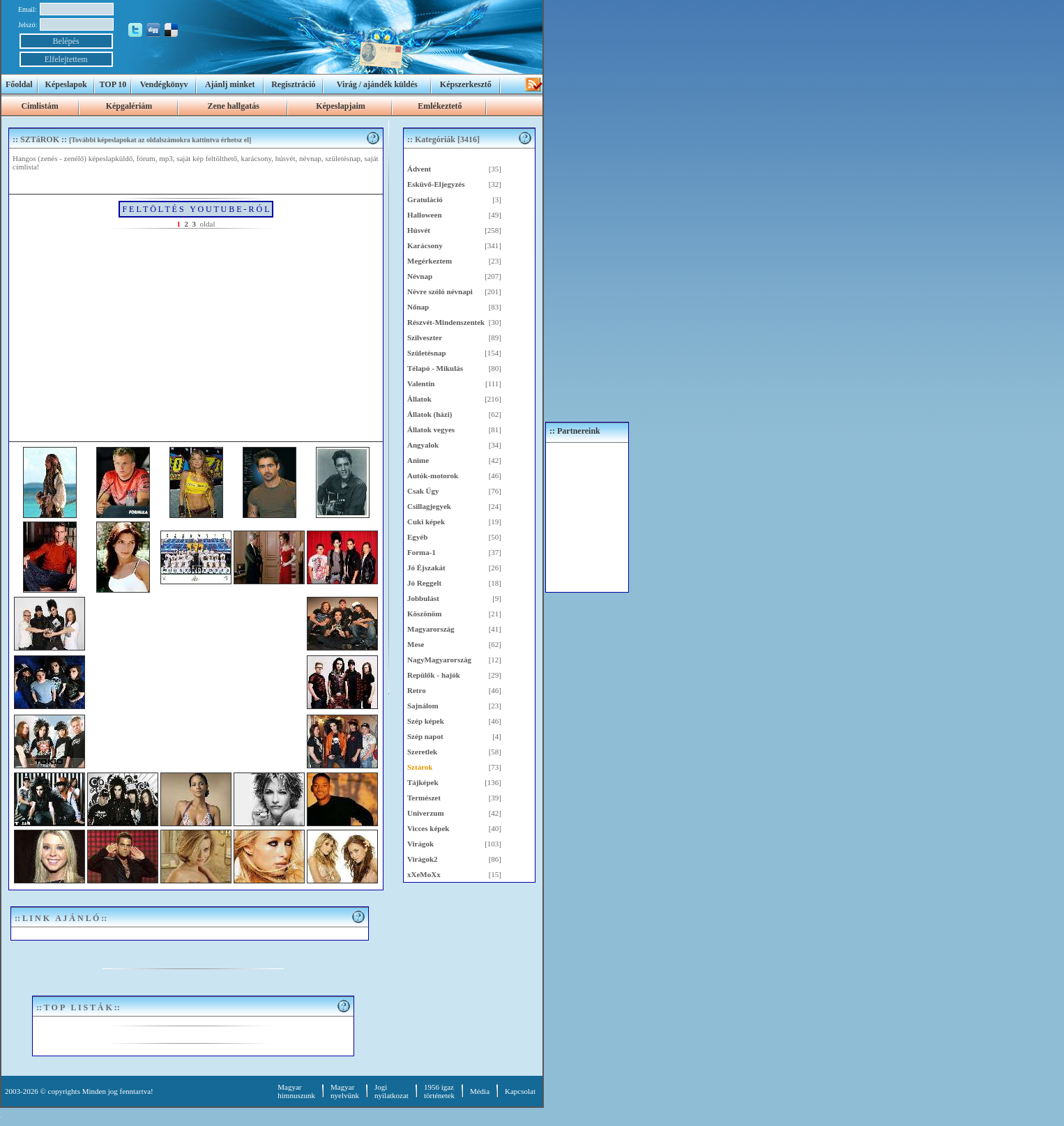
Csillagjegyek (429, 506)
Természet (424, 797)
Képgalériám (129, 106)
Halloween (424, 215)
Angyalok (423, 445)
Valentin (420, 383)
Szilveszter (424, 337)
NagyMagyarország (439, 659)
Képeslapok (66, 84)
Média (479, 1091)
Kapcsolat (520, 1091)
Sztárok (419, 767)
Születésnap (426, 353)
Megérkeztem (429, 261)
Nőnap (418, 307)
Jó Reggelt (424, 583)
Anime (418, 460)
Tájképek (423, 782)
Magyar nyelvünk (344, 1091)
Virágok (420, 843)
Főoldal (19, 84)
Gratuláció (425, 199)
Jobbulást (423, 598)
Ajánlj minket (230, 84)
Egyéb (417, 537)
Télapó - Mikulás (435, 368)
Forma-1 (421, 552)
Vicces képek (428, 828)
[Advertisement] (196, 333)
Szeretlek (422, 751)
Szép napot (425, 736)
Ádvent (419, 169)
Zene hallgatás (233, 106)
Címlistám (39, 106)
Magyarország (431, 629)
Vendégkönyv (164, 84)
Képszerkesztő (466, 84)
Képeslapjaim (340, 106)
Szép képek (425, 721)
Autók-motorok (432, 475)
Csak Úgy (423, 491)
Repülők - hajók (433, 675)
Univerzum (425, 813)
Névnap (419, 276)
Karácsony (425, 245)
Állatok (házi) (429, 414)
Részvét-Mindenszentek (446, 322)
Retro (416, 690)
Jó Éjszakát (426, 567)
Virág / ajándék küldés (377, 84)
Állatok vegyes (431, 429)
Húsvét (418, 230)
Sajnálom (423, 705)
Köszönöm (424, 613)
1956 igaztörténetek (439, 1091)
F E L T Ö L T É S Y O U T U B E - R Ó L (195, 209)
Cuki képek (426, 521)
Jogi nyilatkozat (391, 1091)
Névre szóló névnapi (440, 291)
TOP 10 (113, 84)
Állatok (419, 399)
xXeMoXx (424, 874)
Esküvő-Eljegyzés (436, 184)
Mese (415, 644)
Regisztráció (293, 84)
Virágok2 (422, 859)
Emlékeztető (440, 106)
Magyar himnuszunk (296, 1091)
